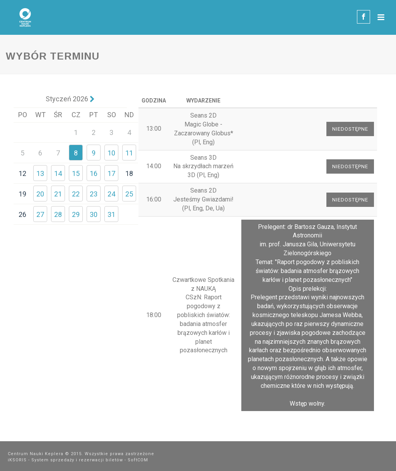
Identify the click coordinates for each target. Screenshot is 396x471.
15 (76, 173)
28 (58, 214)
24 (111, 194)
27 (40, 214)
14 (58, 173)
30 (93, 214)
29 (76, 214)
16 (93, 173)
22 (76, 194)
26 (22, 214)
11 (129, 153)
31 (111, 214)
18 (129, 173)
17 (111, 173)
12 (22, 173)
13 (40, 173)
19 (22, 194)
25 (129, 194)
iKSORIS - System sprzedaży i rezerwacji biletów (65, 459)
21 (58, 194)
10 (111, 153)
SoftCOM (138, 459)
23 (93, 194)
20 (40, 194)
